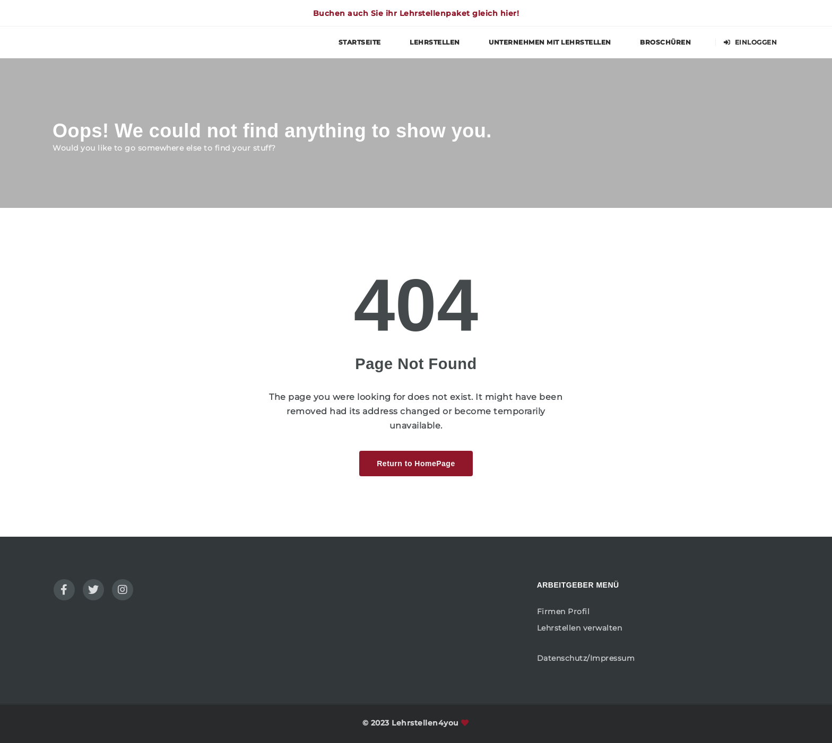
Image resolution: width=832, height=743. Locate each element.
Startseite (360, 42)
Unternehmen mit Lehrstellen (550, 42)
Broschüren (665, 42)
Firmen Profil (563, 611)
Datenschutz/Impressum (586, 658)
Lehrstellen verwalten (579, 628)
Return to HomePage (416, 463)
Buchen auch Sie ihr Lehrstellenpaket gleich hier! (416, 13)
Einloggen (750, 42)
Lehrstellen (435, 42)
